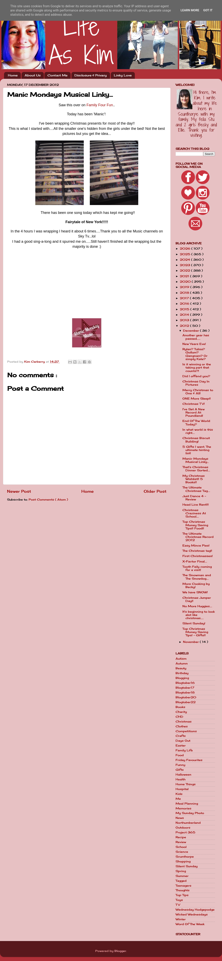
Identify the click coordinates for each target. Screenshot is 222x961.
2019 (185, 287)
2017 (185, 298)
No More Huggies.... (197, 606)
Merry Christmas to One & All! (197, 391)
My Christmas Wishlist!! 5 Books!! (193, 479)
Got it (208, 10)
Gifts (180, 769)
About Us (33, 75)
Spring (181, 871)
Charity (181, 711)
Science (182, 851)
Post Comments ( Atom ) (48, 499)
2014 (185, 314)
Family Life (184, 750)
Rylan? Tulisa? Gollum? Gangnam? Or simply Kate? (194, 354)
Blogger (120, 951)
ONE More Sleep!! (196, 398)
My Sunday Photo (190, 813)
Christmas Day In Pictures (195, 383)
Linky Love (123, 75)
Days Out (183, 740)
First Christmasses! (197, 556)
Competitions (186, 731)
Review (181, 842)
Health (180, 779)
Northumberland (188, 822)
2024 (185, 259)
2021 (185, 276)
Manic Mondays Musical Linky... (195, 460)
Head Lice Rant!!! (195, 504)
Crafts (181, 735)
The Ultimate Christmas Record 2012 (198, 537)
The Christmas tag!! (197, 550)
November (191, 641)
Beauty (181, 668)
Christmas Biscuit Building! (196, 439)
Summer (182, 876)
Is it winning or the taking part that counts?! (196, 367)
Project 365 (185, 832)
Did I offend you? (196, 376)
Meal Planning (187, 803)
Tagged (181, 880)
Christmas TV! (193, 403)
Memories (183, 808)
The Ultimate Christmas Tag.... (196, 489)
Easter (181, 745)
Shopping (183, 861)
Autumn (182, 663)
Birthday (182, 673)
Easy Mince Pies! (195, 545)
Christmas (184, 721)
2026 (185, 248)
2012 (185, 325)
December (191, 330)
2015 (185, 309)
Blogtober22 (186, 702)
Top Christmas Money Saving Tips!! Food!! (195, 525)
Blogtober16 (185, 682)
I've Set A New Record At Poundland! (193, 412)
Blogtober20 (186, 697)
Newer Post (19, 491)
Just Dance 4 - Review (194, 498)
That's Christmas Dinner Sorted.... (196, 468)
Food (180, 755)
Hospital (182, 789)
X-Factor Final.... (194, 561)
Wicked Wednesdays (192, 914)
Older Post (155, 491)
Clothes (182, 726)
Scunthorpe (185, 856)
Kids (179, 793)
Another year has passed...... (195, 337)
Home (13, 75)
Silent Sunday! (193, 623)
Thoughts (183, 890)
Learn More (190, 10)
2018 (185, 292)
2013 (185, 320)
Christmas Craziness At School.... (194, 513)
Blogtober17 (185, 687)
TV (178, 904)
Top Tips (182, 895)
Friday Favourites (189, 760)
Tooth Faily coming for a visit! (197, 568)
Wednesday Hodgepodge (195, 909)
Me (178, 798)
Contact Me (57, 75)
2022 (185, 270)
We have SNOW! (195, 592)
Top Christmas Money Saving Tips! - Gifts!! (195, 632)
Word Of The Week (190, 924)
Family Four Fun (100, 105)
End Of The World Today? (196, 422)
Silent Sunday (187, 866)
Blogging (182, 678)
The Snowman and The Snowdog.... (196, 577)
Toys (179, 900)
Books (180, 707)
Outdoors (183, 827)
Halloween (183, 774)
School (181, 847)
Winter (181, 919)
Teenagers (183, 885)
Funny (180, 764)
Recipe (181, 837)
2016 (185, 303)
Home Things (186, 784)
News (180, 817)
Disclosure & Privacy (90, 75)
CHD (179, 716)
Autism (181, 658)
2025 (185, 254)
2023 (185, 265)
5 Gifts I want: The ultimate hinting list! (196, 450)
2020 (186, 281)
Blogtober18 (185, 692)
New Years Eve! (194, 344)
